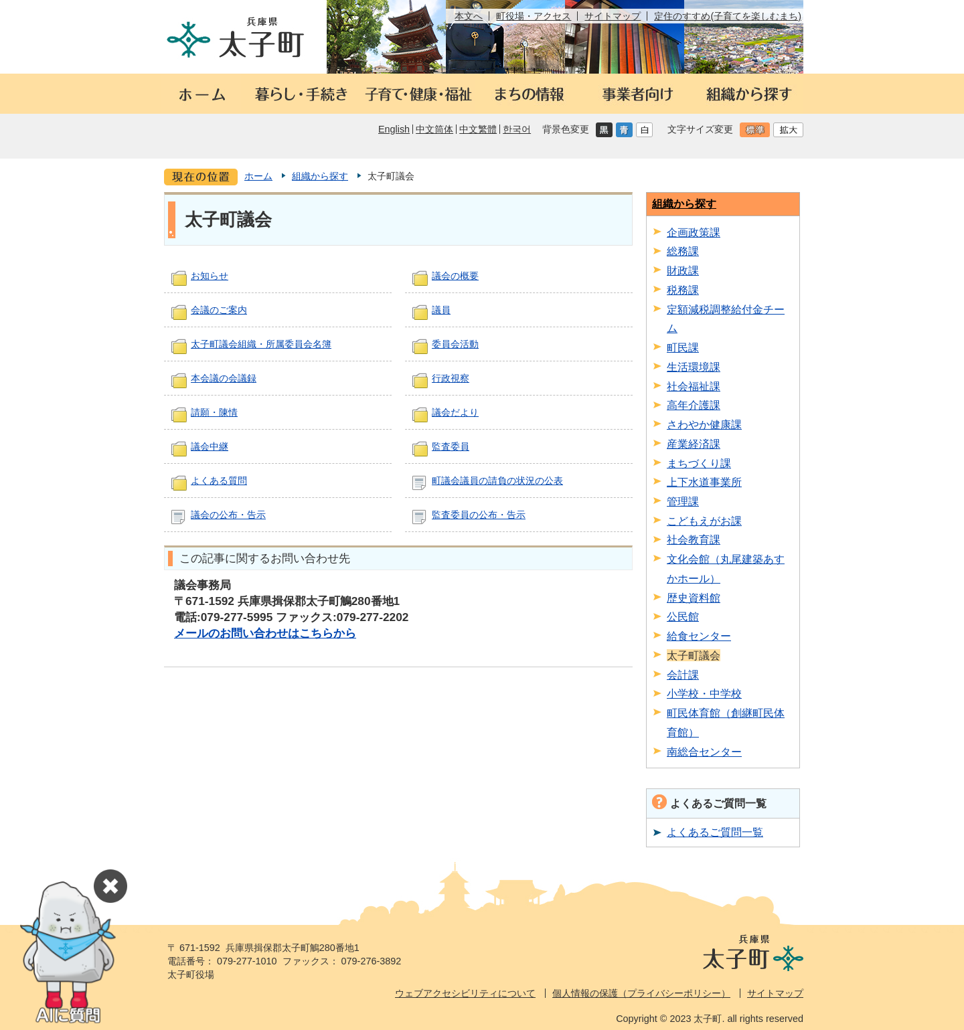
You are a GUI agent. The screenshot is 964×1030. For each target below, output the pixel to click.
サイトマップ (612, 16)
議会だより (455, 412)
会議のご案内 (219, 310)
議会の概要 (455, 275)
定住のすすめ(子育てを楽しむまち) (727, 16)
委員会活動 (455, 344)
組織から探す (320, 176)
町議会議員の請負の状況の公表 (497, 480)
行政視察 (450, 378)
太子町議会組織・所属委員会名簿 (261, 344)
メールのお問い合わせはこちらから (265, 633)
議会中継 (209, 446)
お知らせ (209, 275)
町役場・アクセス (533, 16)
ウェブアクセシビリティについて (465, 993)
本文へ (469, 16)
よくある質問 (219, 480)
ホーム (258, 176)
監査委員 (450, 446)
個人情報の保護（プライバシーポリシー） (641, 993)
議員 (441, 310)
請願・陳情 (214, 412)
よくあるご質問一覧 (715, 832)
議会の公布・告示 (228, 514)
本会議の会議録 (223, 378)
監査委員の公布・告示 (479, 514)
